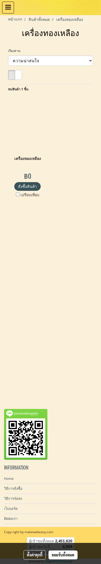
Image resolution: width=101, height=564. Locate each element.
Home (8, 479)
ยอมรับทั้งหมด (63, 554)
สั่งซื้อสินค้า (27, 186)
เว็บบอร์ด (11, 509)
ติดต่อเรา (11, 519)
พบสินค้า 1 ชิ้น (18, 89)
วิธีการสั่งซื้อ (13, 489)
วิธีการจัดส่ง (13, 499)
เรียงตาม (15, 50)
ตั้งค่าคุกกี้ (34, 554)
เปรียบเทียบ (29, 194)
